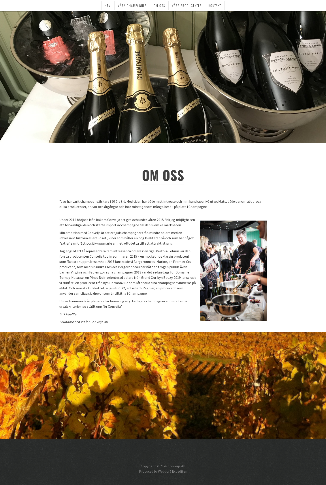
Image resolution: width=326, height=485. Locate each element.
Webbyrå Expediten (172, 471)
